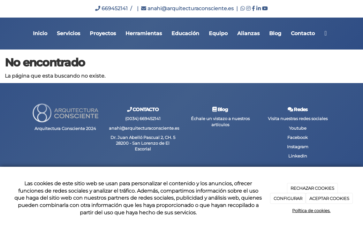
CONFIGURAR (288, 198)
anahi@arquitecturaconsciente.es (187, 8)
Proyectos (103, 33)
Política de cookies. (311, 210)
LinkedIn (297, 156)
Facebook (297, 137)
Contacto (303, 33)
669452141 (111, 8)
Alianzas (248, 33)
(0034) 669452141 (143, 118)
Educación (185, 33)
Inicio (40, 33)
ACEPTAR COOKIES (329, 198)
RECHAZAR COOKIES (312, 188)
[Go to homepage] (3, 34)
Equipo (218, 33)
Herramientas (143, 33)
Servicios (68, 33)
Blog (275, 33)
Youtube (297, 128)
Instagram (297, 146)
